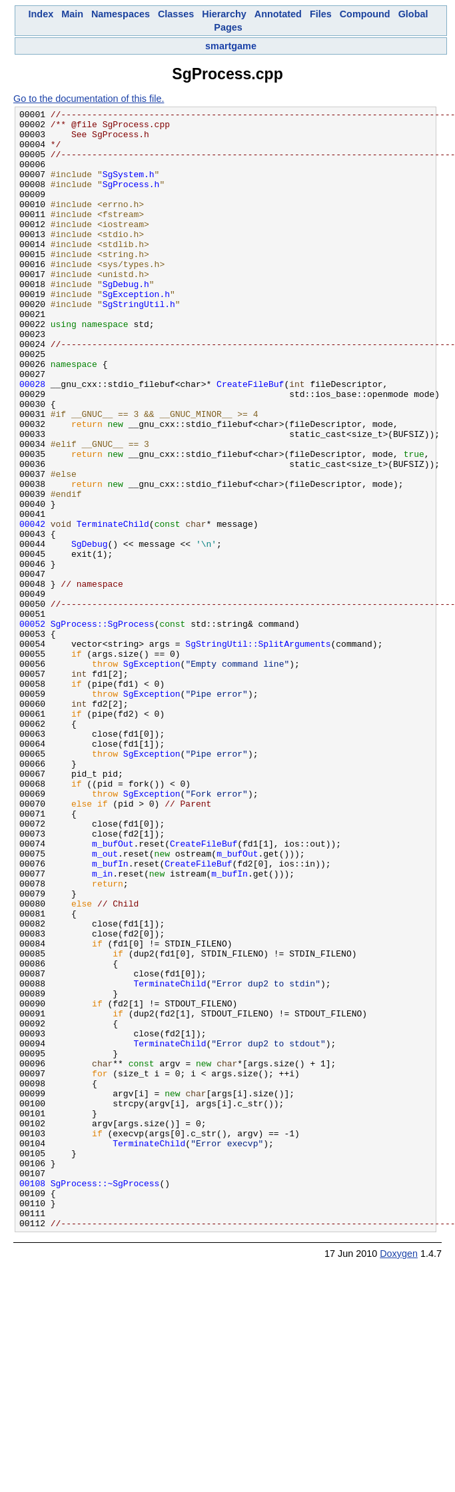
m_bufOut (112, 991)
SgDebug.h (126, 320)
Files (321, 14)
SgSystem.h (129, 188)
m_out (105, 1003)
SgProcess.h (131, 200)
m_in (102, 1027)
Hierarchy (224, 14)
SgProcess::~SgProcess (105, 1399)
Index (41, 14)
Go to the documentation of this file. (88, 98)
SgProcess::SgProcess (103, 727)
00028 (32, 440)
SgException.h (136, 332)
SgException (152, 775)
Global (413, 14)
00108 (32, 1399)
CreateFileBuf (250, 440)
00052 (32, 727)
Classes (176, 14)
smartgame (230, 46)
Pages (228, 27)
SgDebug (89, 631)
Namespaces (120, 14)
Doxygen (399, 1477)
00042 (32, 607)
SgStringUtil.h (139, 344)
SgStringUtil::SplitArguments (257, 751)
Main (72, 14)
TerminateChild (113, 607)
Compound (365, 14)
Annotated (278, 14)
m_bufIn (110, 1015)
